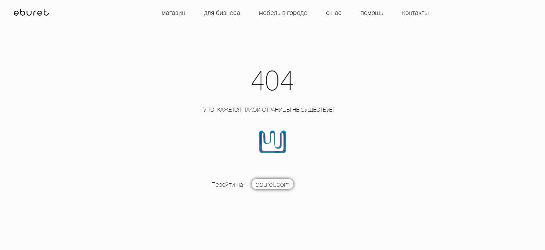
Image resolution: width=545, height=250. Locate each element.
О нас (334, 12)
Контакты (415, 12)
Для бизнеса (222, 12)
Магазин (173, 12)
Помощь (371, 12)
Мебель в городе (283, 12)
